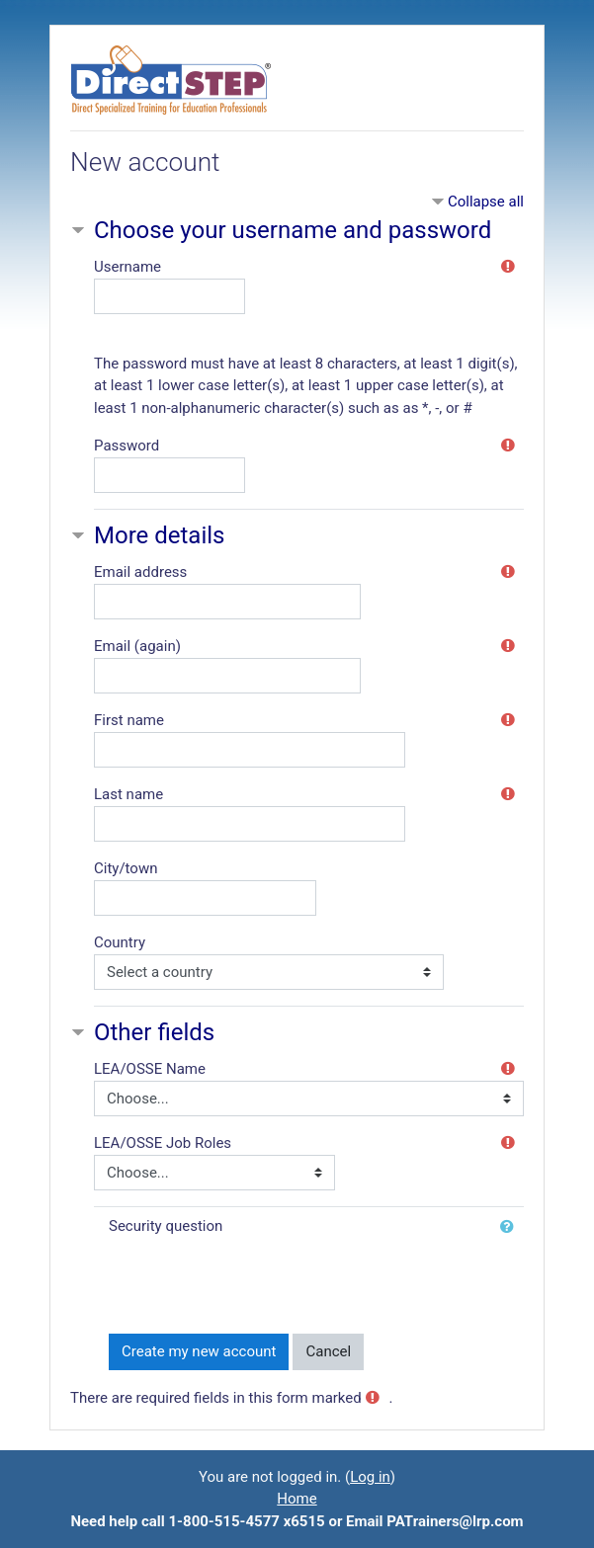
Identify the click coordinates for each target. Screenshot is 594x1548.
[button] (511, 1227)
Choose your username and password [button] (292, 230)
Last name (128, 794)
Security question (165, 1226)
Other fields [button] (154, 1032)
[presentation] (259, 1278)
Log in (370, 1477)
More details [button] (159, 535)
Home (296, 1498)
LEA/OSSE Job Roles (162, 1143)
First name (129, 720)
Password (126, 445)
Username (127, 267)
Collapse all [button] (486, 201)
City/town (125, 868)
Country (119, 942)
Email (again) (137, 646)
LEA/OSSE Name (150, 1069)
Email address (140, 572)
